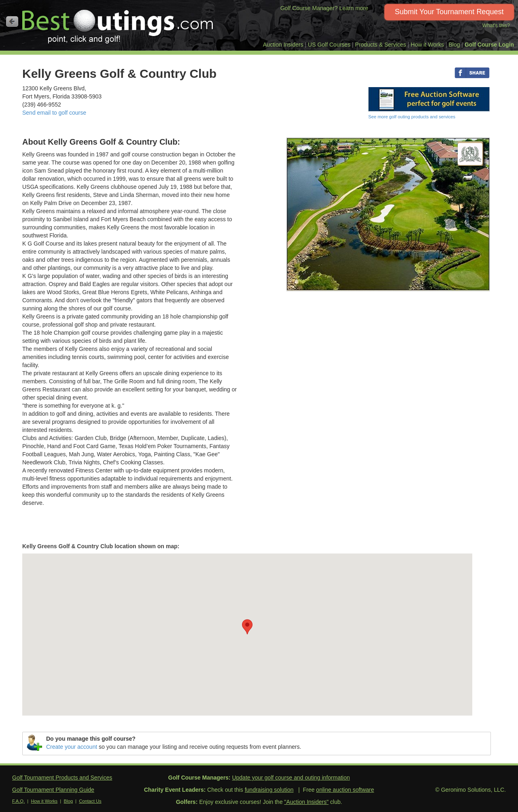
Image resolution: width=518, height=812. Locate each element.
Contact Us (90, 801)
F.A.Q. (18, 801)
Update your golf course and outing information (291, 777)
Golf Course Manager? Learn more (324, 8)
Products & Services (380, 44)
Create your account (71, 747)
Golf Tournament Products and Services (62, 777)
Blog (454, 44)
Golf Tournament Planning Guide (53, 789)
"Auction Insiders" (306, 802)
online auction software (345, 789)
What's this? (496, 25)
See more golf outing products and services (411, 116)
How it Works (427, 44)
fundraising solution (269, 789)
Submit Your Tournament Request (449, 12)
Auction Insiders (283, 44)
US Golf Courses (329, 44)
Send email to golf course (54, 112)
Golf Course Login (489, 44)
